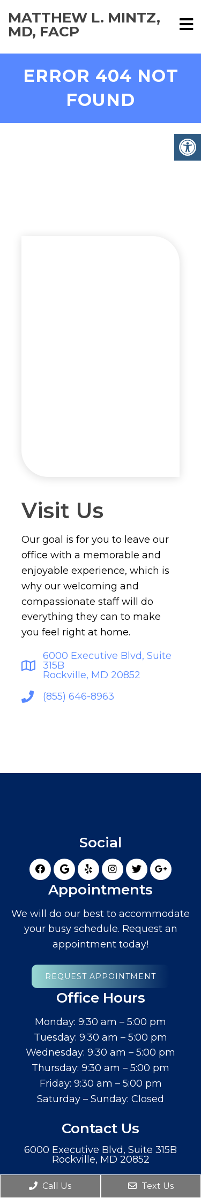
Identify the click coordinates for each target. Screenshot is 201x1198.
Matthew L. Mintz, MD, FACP (84, 24)
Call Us (50, 1186)
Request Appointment (100, 972)
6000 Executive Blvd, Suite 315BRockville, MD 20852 (107, 661)
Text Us (151, 1186)
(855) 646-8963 (78, 692)
